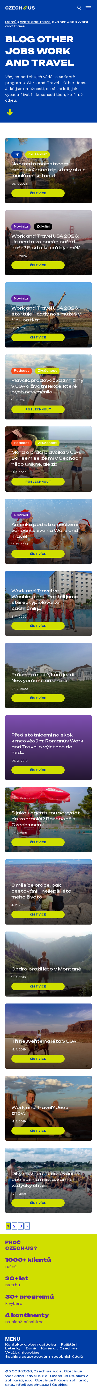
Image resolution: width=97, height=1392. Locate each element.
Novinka (21, 226)
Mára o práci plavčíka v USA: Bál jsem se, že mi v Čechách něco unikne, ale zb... (46, 458)
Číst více (38, 193)
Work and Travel (35, 22)
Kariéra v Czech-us (59, 1348)
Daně (31, 1348)
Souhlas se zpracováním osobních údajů (44, 1356)
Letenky (13, 1348)
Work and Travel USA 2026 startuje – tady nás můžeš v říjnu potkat (46, 313)
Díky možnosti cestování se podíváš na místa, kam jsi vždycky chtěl (45, 1179)
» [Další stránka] (27, 1226)
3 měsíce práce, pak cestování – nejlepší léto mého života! (41, 891)
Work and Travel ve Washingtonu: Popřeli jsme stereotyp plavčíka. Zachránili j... (44, 599)
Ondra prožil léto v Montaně (46, 969)
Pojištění (69, 1344)
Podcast (21, 371)
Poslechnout (38, 409)
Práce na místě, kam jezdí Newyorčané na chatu (42, 677)
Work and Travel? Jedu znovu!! (39, 1110)
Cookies (60, 1385)
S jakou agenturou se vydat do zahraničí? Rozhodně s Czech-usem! (45, 818)
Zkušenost (37, 154)
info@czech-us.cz (32, 1385)
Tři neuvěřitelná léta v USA (43, 1041)
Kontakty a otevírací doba (30, 1344)
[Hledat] (79, 8)
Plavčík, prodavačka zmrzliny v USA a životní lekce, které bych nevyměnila (47, 386)
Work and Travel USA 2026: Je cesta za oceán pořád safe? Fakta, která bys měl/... (47, 241)
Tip (16, 154)
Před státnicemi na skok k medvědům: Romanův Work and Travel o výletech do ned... (47, 743)
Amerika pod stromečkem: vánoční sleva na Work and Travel (44, 530)
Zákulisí (43, 226)
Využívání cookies (22, 1352)
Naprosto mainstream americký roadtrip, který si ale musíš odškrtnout (48, 169)
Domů (11, 22)
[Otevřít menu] (88, 8)
